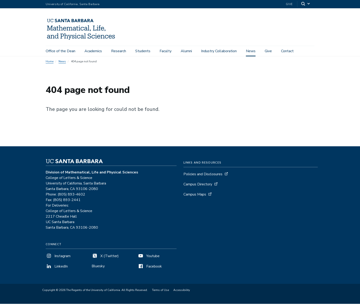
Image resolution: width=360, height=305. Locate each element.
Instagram (58, 257)
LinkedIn (57, 267)
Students (142, 51)
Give (289, 4)
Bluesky (98, 267)
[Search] (305, 4)
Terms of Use (160, 291)
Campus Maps (194, 195)
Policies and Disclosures (202, 175)
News (251, 51)
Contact (287, 51)
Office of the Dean (60, 51)
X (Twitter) (105, 257)
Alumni (186, 51)
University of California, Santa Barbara (73, 4)
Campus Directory (197, 185)
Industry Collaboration (219, 51)
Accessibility (181, 291)
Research (118, 51)
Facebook (150, 267)
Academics (93, 51)
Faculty (166, 51)
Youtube (149, 257)
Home (49, 62)
